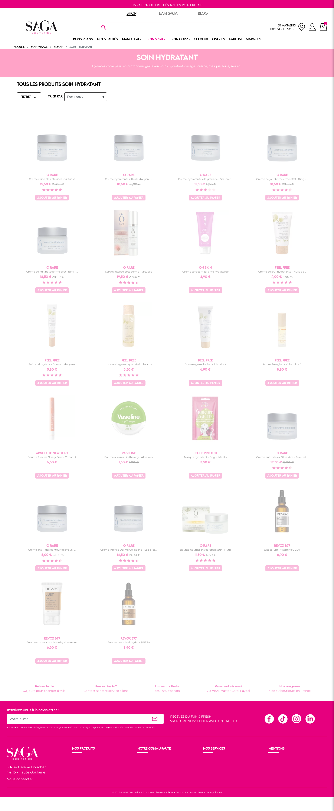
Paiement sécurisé (217, 764)
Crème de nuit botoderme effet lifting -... (52, 271)
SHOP (131, 13)
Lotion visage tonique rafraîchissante (128, 364)
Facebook (269, 719)
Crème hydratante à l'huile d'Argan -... (129, 179)
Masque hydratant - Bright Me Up (205, 457)
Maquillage (80, 764)
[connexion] (312, 27)
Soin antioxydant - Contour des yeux (52, 364)
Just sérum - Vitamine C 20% (282, 549)
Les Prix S (145, 769)
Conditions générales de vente (291, 764)
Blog (141, 774)
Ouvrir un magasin (151, 759)
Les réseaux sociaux (152, 779)
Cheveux (78, 779)
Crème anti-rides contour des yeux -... (52, 549)
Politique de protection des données (295, 769)
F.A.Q (207, 769)
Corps (77, 774)
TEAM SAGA (167, 13)
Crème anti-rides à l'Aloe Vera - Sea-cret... (282, 457)
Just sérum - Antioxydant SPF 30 (129, 642)
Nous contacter (20, 779)
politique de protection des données (114, 727)
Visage (77, 769)
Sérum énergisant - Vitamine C (282, 364)
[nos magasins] (287, 27)
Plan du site (277, 774)
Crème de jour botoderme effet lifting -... (282, 179)
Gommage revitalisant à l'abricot (205, 364)
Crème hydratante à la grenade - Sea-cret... (205, 179)
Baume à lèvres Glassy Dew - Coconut (52, 457)
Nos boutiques (148, 764)
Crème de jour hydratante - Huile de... (282, 271)
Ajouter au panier (52, 198)
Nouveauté (80, 759)
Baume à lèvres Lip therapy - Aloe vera (128, 457)
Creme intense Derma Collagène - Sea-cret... (128, 549)
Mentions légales (281, 759)
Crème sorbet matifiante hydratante (205, 271)
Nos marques (82, 784)
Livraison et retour (217, 759)
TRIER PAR (55, 96)
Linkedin (310, 719)
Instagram (296, 719)
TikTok (283, 719)
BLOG (203, 13)
